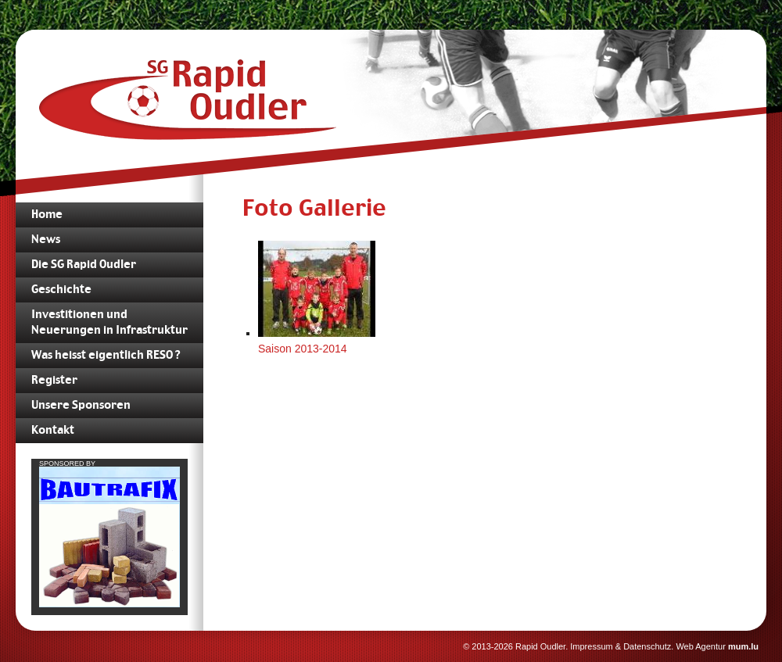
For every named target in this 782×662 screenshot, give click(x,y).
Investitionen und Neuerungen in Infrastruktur (109, 323)
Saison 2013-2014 (302, 348)
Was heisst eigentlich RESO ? (105, 355)
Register (54, 380)
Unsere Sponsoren (81, 405)
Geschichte (61, 289)
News (45, 239)
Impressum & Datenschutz (620, 646)
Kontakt (52, 430)
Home (47, 214)
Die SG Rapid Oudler (83, 264)
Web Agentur (700, 646)
